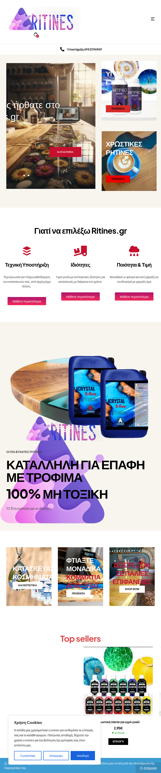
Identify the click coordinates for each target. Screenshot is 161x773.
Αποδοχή (83, 755)
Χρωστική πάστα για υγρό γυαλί (118, 722)
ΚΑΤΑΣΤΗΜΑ (65, 151)
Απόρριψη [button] (150, 768)
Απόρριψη (56, 755)
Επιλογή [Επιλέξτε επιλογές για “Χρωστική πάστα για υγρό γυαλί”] (118, 741)
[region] (54, 740)
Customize (27, 755)
